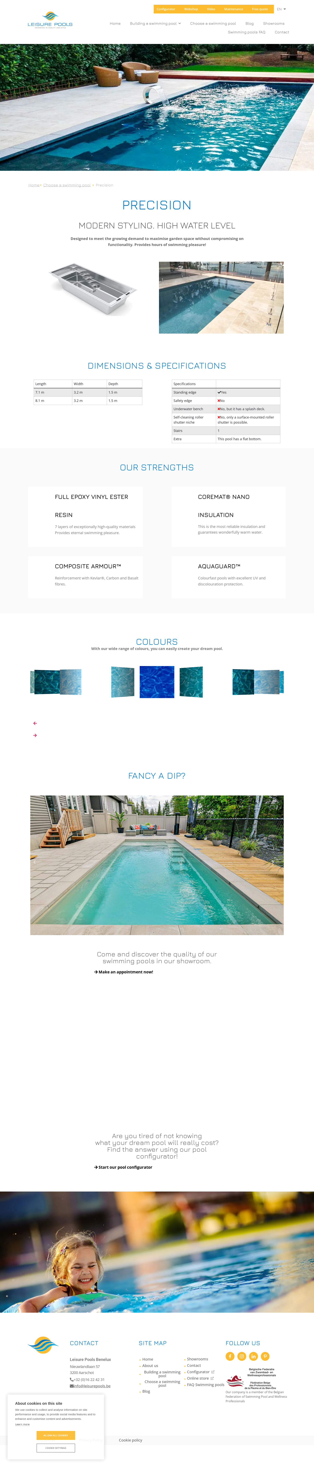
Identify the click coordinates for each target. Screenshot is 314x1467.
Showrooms (274, 23)
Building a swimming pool (155, 23)
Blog (249, 23)
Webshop (191, 9)
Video (211, 9)
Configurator (166, 9)
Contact (282, 32)
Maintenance (233, 9)
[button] (38, 865)
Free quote (260, 9)
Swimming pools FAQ (246, 32)
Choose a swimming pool (213, 23)
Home (115, 23)
